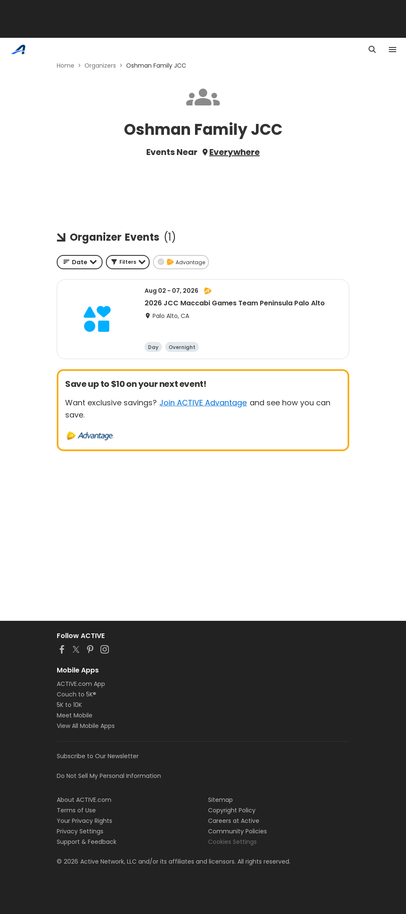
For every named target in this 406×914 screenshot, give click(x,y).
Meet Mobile (74, 715)
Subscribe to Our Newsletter (98, 756)
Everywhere (234, 152)
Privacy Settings (80, 831)
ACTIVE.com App (81, 684)
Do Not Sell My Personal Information (109, 776)
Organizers (100, 65)
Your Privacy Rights (84, 821)
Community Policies (237, 831)
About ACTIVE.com (84, 800)
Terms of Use (76, 810)
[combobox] (80, 262)
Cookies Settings (232, 842)
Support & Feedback (86, 842)
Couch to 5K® (76, 694)
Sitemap (220, 800)
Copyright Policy (232, 810)
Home (65, 65)
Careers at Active (233, 821)
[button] (128, 262)
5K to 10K (69, 705)
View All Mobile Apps (86, 726)
